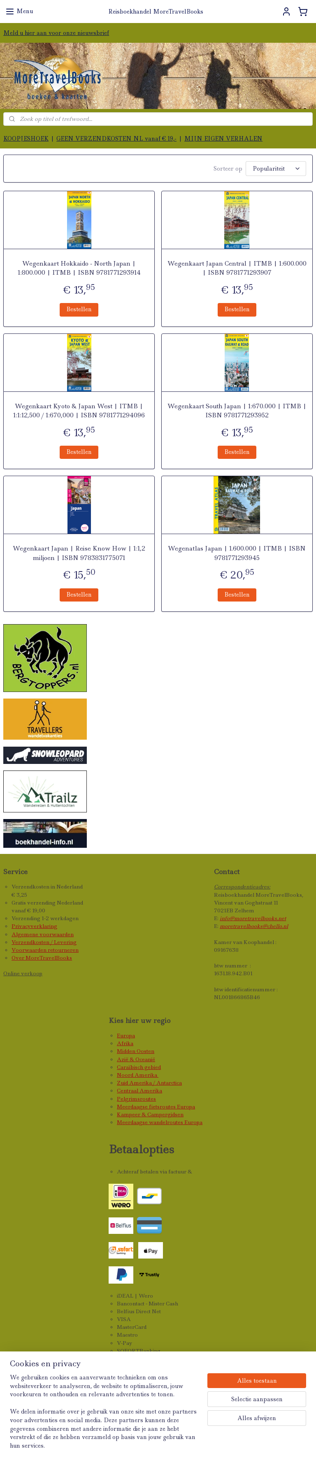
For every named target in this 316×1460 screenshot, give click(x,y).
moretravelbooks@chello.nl (254, 926)
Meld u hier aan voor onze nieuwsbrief (56, 33)
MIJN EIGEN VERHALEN (223, 138)
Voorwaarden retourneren (45, 949)
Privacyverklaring (34, 926)
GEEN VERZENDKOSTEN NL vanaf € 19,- (116, 138)
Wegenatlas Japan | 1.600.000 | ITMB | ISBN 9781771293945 (237, 553)
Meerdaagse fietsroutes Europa (156, 1106)
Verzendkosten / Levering (44, 942)
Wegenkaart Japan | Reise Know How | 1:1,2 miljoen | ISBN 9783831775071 (79, 553)
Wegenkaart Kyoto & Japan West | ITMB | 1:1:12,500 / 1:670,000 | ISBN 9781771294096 (79, 410)
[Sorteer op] (276, 169)
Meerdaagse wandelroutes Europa (159, 1122)
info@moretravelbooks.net (253, 918)
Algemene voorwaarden (43, 934)
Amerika (146, 1074)
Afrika (125, 1043)
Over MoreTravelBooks (42, 957)
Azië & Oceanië (136, 1059)
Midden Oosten (135, 1051)
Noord (126, 1074)
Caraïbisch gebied (139, 1067)
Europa (126, 1035)
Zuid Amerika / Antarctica (149, 1082)
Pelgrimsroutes (136, 1098)
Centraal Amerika (139, 1090)
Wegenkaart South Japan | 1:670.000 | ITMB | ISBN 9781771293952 (237, 410)
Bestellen (79, 309)
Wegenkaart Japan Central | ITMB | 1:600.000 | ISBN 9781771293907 (237, 268)
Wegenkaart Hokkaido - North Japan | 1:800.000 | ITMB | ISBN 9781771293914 (79, 268)
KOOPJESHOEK (26, 138)
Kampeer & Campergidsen (150, 1114)
